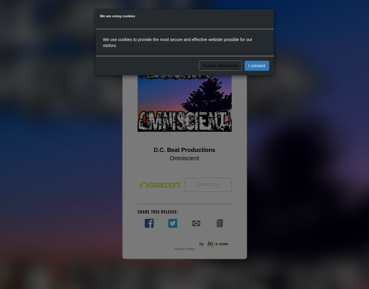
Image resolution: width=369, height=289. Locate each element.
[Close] (267, 21)
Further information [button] (220, 65)
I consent (256, 65)
